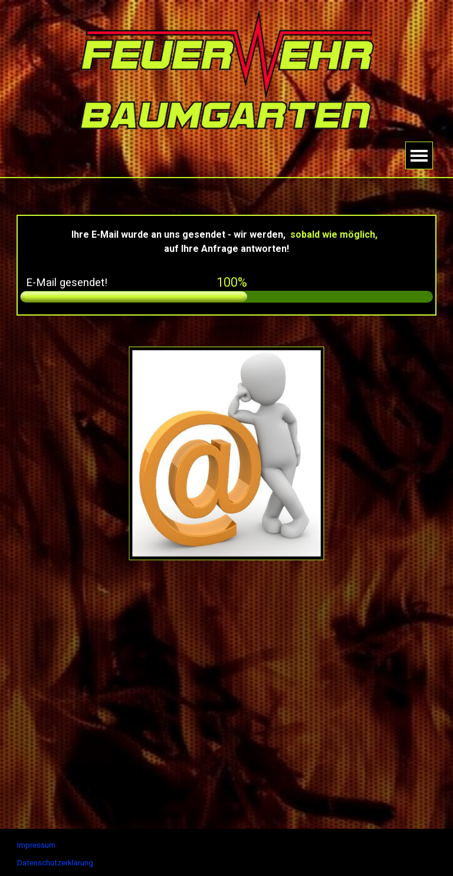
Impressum (36, 845)
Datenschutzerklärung (55, 862)
